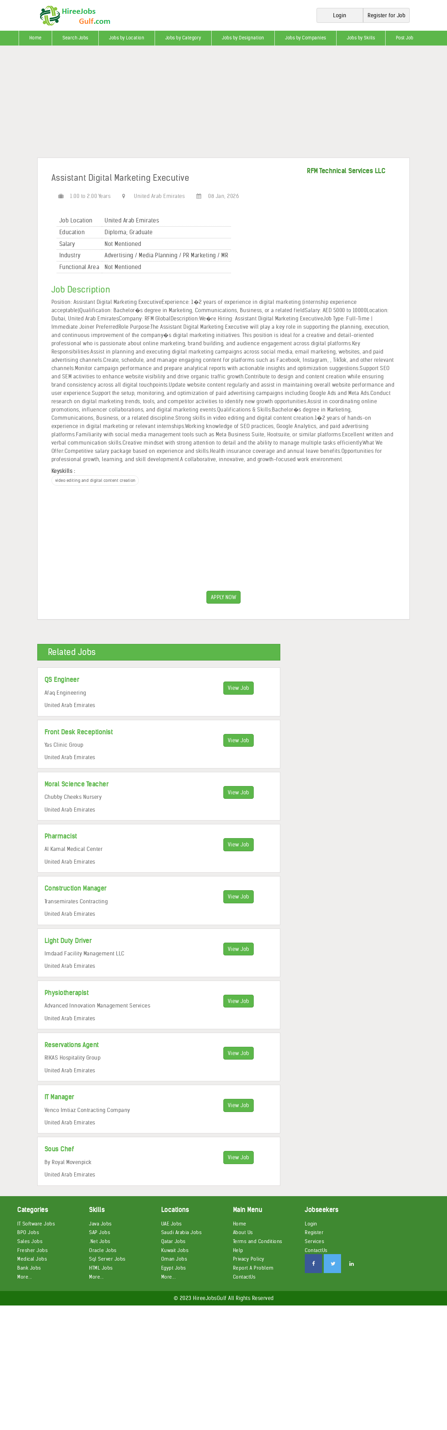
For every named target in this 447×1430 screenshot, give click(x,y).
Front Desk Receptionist (79, 732)
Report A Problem (253, 1268)
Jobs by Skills (361, 38)
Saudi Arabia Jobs (181, 1232)
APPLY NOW (223, 597)
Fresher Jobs (32, 1250)
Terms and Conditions (257, 1241)
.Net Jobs (99, 1241)
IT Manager (59, 1097)
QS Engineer (62, 680)
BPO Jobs (28, 1232)
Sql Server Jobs (107, 1259)
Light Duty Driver (68, 941)
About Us (243, 1232)
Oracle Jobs (103, 1250)
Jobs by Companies (305, 38)
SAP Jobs (99, 1232)
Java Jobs (100, 1224)
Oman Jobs (174, 1259)
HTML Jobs (101, 1268)
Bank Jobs (29, 1268)
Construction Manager (76, 888)
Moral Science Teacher (77, 784)
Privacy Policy (248, 1259)
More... (24, 1277)
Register (314, 1232)
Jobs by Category (183, 38)
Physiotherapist (67, 993)
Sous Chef (59, 1149)
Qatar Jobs (173, 1241)
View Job (238, 688)
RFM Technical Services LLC (346, 171)
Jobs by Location (126, 38)
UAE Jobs (171, 1224)
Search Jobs (75, 38)
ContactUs (244, 1277)
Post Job (405, 38)
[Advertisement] (207, 104)
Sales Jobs (29, 1241)
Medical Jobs (32, 1259)
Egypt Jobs (173, 1268)
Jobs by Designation (243, 38)
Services (314, 1241)
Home (35, 38)
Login (311, 1224)
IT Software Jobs (36, 1224)
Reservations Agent (72, 1045)
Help (238, 1250)
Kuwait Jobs (175, 1250)
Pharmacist (61, 836)
